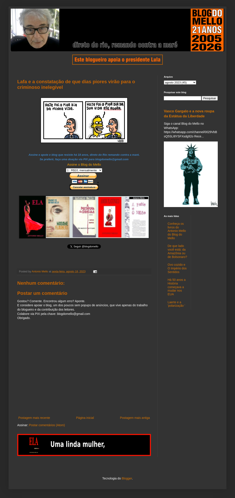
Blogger (127, 478)
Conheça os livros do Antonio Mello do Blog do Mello (177, 231)
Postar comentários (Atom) (47, 425)
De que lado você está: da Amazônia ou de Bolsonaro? (177, 251)
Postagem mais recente (34, 417)
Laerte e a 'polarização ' (176, 304)
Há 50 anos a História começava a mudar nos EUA (177, 287)
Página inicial (85, 417)
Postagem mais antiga (135, 417)
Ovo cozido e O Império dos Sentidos (177, 268)
